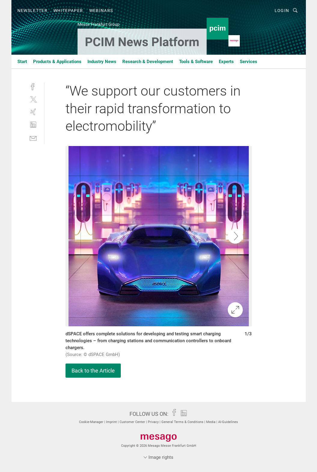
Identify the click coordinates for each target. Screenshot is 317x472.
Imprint (112, 422)
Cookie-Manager (91, 422)
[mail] (33, 138)
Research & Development (147, 61)
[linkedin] (33, 125)
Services (248, 61)
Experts (226, 61)
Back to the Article (93, 370)
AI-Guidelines (228, 422)
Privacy (154, 422)
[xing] (33, 112)
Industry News (101, 61)
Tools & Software (196, 61)
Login (282, 10)
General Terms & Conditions (182, 422)
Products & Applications (57, 61)
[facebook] (33, 86)
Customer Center (133, 422)
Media (211, 422)
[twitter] (33, 99)
